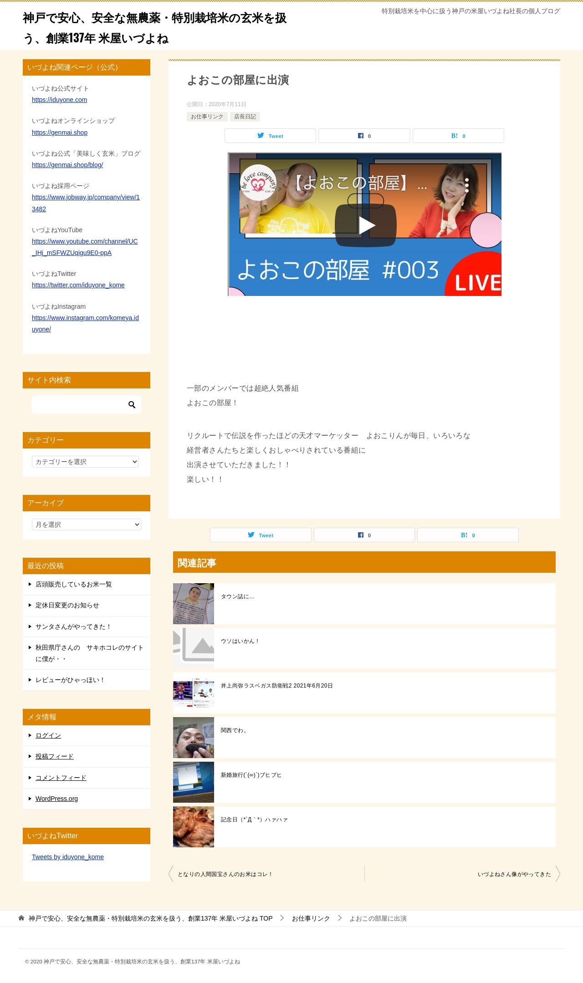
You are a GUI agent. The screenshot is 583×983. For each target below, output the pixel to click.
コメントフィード (61, 777)
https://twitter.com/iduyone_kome (78, 285)
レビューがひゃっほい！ (71, 679)
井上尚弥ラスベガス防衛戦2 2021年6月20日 (277, 685)
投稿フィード (55, 756)
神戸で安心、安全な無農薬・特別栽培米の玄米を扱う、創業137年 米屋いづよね (153, 25)
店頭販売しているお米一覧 (74, 584)
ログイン (48, 735)
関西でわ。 (235, 730)
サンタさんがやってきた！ (74, 626)
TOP (151, 918)
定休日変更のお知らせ (67, 605)
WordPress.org (57, 798)
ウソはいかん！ (241, 641)
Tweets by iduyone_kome (68, 857)
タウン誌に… (238, 596)
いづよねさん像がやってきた (514, 874)
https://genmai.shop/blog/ (67, 164)
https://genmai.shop (59, 132)
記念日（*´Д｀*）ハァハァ (254, 819)
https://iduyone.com (59, 99)
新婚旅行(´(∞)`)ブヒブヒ (251, 775)
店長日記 (245, 116)
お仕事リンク (207, 116)
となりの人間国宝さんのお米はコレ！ (226, 874)
